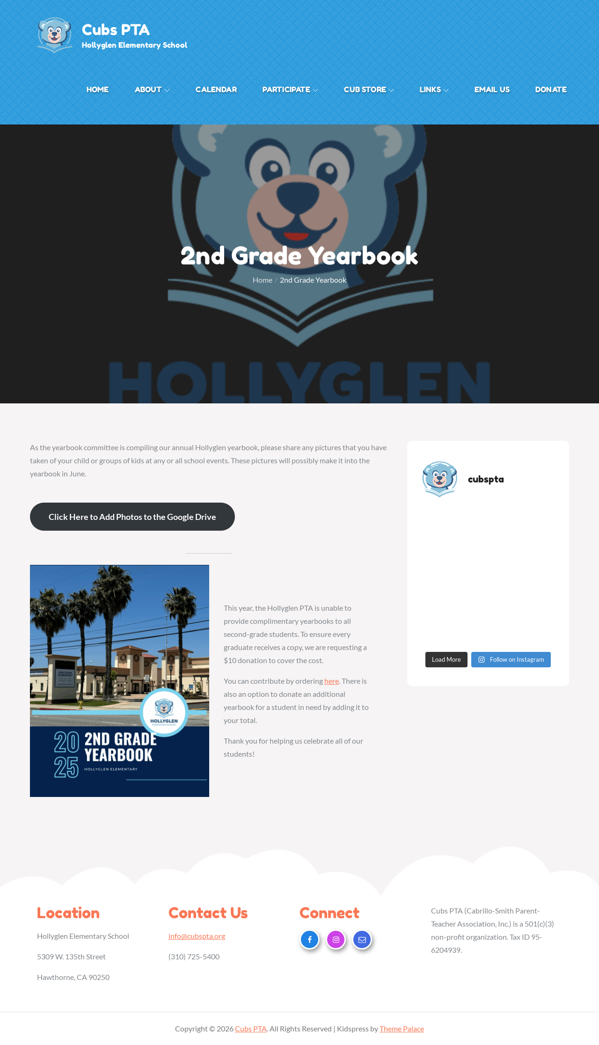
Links (434, 89)
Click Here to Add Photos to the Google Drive (132, 517)
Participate (291, 89)
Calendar (216, 89)
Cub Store (369, 89)
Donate (551, 89)
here (331, 680)
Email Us (492, 89)
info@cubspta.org (196, 935)
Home (98, 89)
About (152, 89)
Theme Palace (402, 1028)
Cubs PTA (116, 30)
